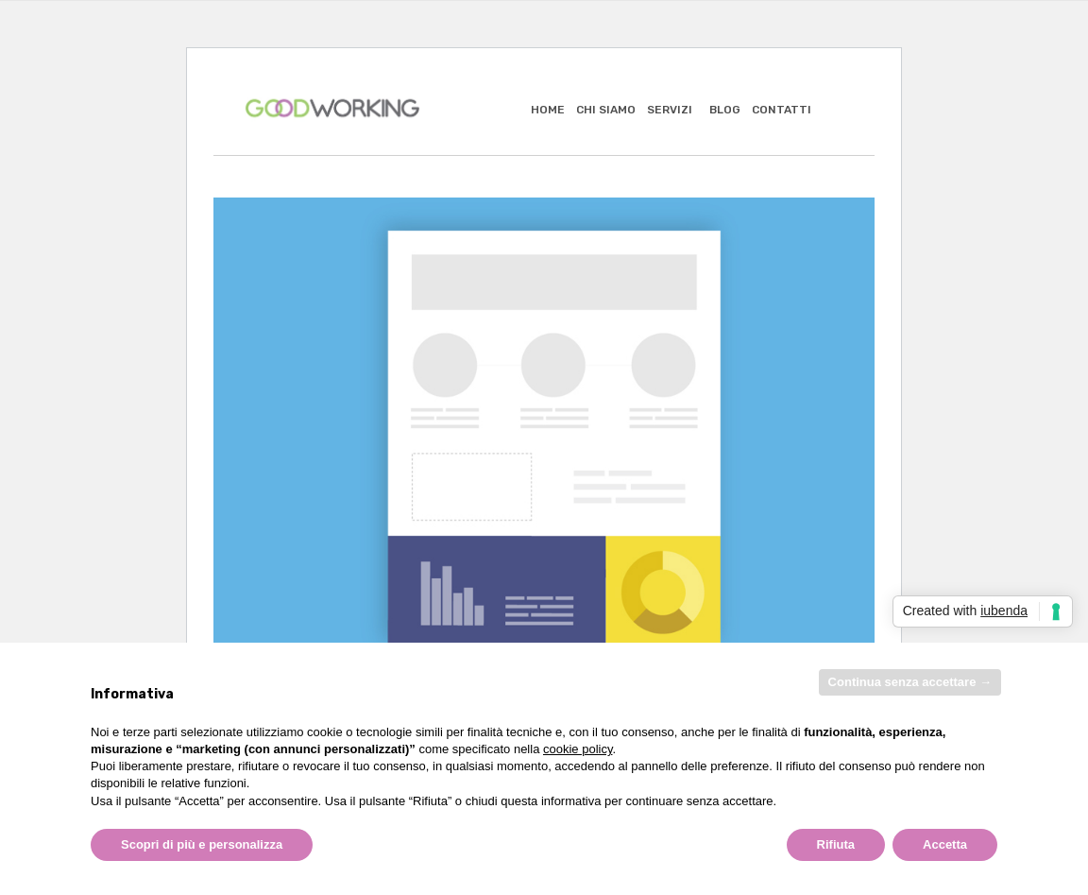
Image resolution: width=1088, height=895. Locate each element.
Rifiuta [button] (836, 844)
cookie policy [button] (577, 749)
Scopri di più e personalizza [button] (201, 844)
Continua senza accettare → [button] (910, 682)
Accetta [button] (945, 844)
